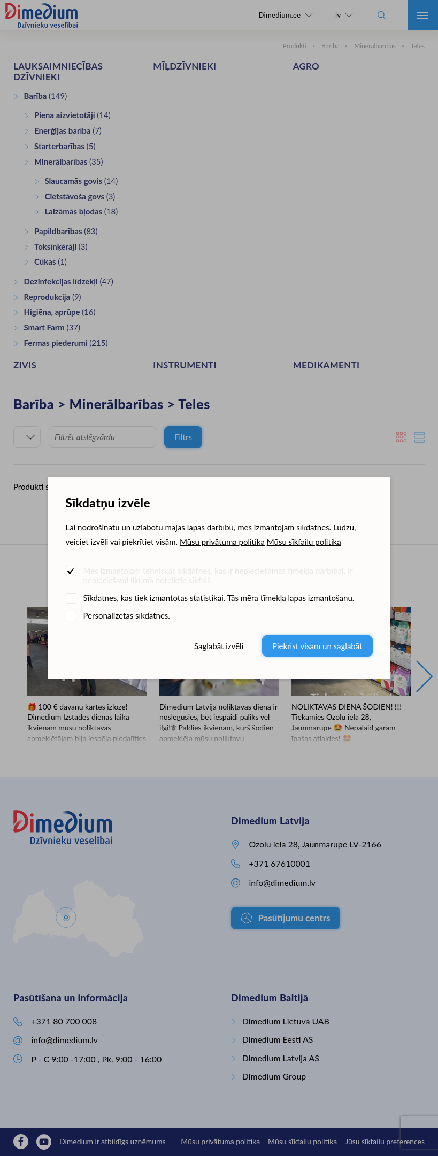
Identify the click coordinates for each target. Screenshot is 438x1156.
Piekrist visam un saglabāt (317, 646)
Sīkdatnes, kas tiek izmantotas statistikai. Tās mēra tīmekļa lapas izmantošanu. (219, 598)
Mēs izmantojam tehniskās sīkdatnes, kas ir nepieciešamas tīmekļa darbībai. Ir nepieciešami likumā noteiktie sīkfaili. (218, 575)
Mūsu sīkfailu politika (304, 541)
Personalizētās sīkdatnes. (126, 615)
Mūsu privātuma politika (222, 541)
